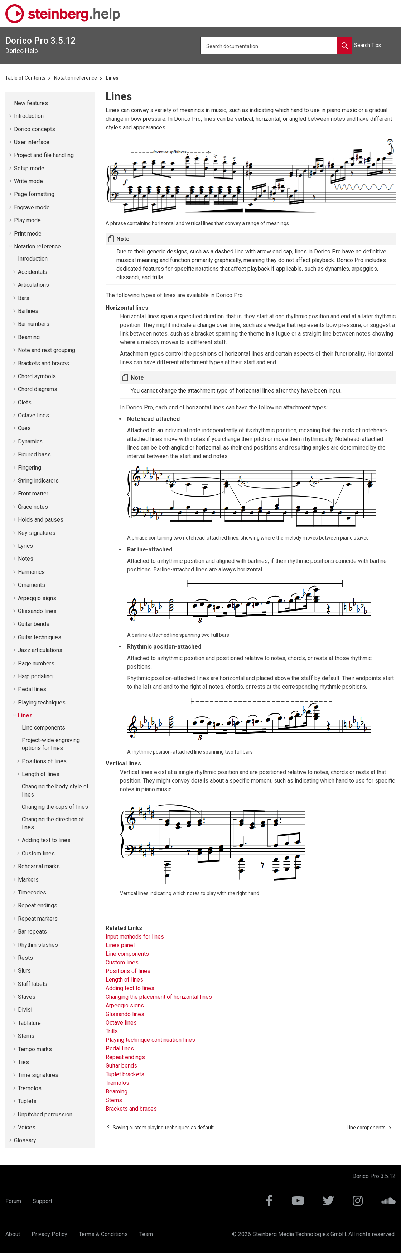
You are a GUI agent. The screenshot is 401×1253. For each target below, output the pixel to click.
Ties (23, 1062)
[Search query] (276, 45)
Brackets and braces (43, 363)
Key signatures (36, 533)
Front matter (33, 493)
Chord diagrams (37, 389)
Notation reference (75, 78)
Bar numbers (33, 324)
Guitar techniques (39, 637)
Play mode (27, 220)
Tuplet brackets (125, 1074)
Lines (112, 78)
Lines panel (120, 945)
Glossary (25, 1140)
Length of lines (40, 774)
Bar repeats (32, 931)
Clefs (25, 402)
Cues (24, 428)
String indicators (38, 480)
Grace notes (33, 506)
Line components (43, 727)
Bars (23, 298)
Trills (112, 1031)
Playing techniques (42, 702)
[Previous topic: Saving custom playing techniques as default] (163, 1127)
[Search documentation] (344, 45)
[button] (11, 103)
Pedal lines (32, 689)
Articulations (33, 284)
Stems (26, 1036)
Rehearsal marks (39, 866)
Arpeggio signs (37, 598)
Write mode (28, 181)
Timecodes (32, 892)
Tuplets (27, 1101)
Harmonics (31, 572)
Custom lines (38, 853)
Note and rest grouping (46, 350)
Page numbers (36, 663)
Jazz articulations (40, 650)
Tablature (29, 1023)
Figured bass (34, 454)
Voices (26, 1127)
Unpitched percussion (45, 1114)
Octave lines (33, 415)
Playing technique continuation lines (150, 1039)
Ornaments (31, 585)
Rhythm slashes (38, 944)
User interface (31, 142)
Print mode (28, 233)
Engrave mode (32, 207)
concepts (34, 129)
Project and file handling (44, 155)
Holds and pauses (40, 519)
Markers (28, 879)
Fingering (29, 467)
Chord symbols (37, 376)
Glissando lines (37, 611)
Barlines (28, 311)
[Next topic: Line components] (366, 1127)
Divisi (25, 1009)
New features (31, 103)
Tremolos (30, 1088)
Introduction (29, 116)
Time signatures (38, 1075)
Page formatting (34, 194)
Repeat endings (37, 905)
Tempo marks (35, 1049)
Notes (25, 558)
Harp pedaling (35, 676)
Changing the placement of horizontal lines (159, 996)
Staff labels (32, 984)
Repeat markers (38, 918)
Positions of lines (44, 761)
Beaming (29, 337)
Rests (25, 957)
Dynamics (30, 441)
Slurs (24, 970)
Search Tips (367, 45)
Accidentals (32, 272)
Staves (26, 996)
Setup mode (29, 168)
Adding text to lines (46, 840)
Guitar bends (33, 624)
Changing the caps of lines (55, 806)
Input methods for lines (135, 936)
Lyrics (25, 545)
